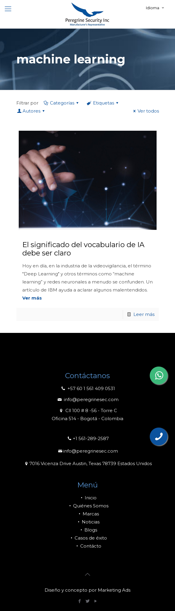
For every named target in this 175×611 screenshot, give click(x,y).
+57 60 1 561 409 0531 (87, 388)
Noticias (87, 522)
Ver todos (145, 111)
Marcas (87, 514)
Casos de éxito (87, 538)
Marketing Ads (114, 590)
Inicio (87, 498)
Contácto (87, 546)
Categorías (62, 103)
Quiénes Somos (87, 506)
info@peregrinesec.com (87, 399)
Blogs (87, 530)
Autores (31, 111)
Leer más (143, 314)
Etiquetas (103, 103)
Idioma (155, 7)
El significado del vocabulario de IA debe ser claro (83, 248)
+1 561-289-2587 (88, 438)
